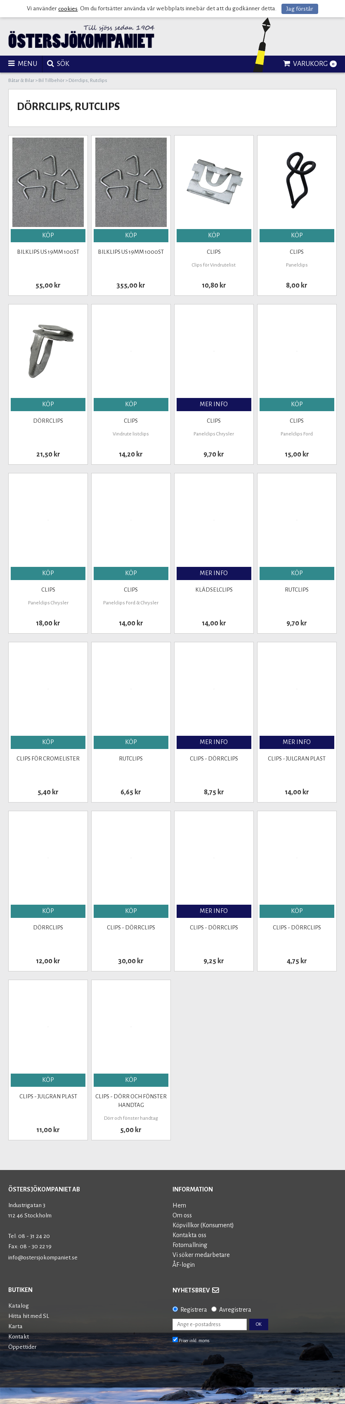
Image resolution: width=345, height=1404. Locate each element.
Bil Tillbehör (51, 80)
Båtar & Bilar (21, 80)
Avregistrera (235, 1309)
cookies (68, 9)
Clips (214, 252)
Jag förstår (299, 9)
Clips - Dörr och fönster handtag (131, 1100)
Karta (15, 1326)
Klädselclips (214, 590)
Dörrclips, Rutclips (88, 80)
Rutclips (297, 590)
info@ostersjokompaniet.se (43, 1257)
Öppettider (22, 1347)
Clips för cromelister (48, 759)
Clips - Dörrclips (214, 759)
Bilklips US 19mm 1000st (131, 252)
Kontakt (18, 1337)
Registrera (193, 1309)
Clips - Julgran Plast (297, 759)
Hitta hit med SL (28, 1316)
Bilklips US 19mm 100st (48, 252)
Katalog (18, 1306)
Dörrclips (48, 421)
